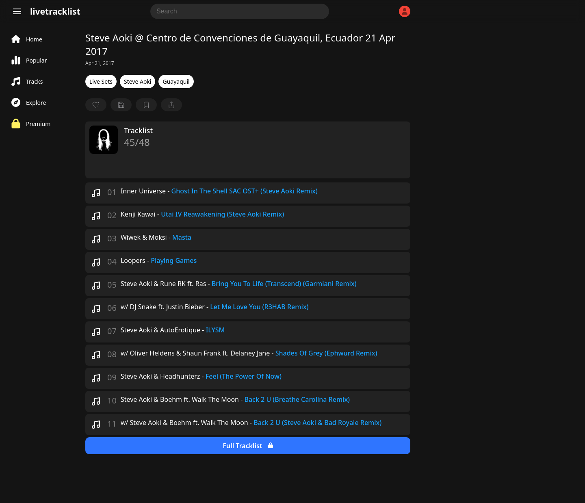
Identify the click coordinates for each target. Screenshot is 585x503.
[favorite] (95, 104)
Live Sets (101, 81)
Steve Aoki (138, 81)
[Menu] (17, 11)
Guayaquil (175, 81)
